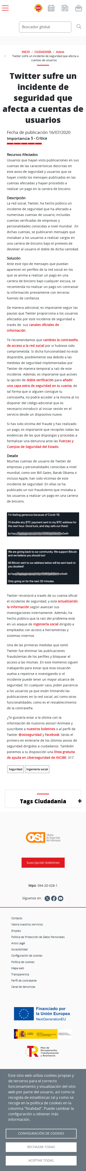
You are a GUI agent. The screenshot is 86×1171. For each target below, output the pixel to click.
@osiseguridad (30, 734)
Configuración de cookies (26, 955)
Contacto (16, 918)
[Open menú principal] (4, 7)
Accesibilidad (19, 949)
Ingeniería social (37, 769)
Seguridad (15, 769)
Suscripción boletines (43, 863)
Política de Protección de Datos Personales (38, 937)
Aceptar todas (41, 1160)
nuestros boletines (41, 729)
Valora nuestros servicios (27, 924)
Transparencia (20, 974)
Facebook (52, 734)
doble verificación (40, 380)
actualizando (68, 601)
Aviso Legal (18, 943)
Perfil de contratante (24, 980)
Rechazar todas (41, 1147)
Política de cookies (22, 962)
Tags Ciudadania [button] (43, 801)
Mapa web (17, 968)
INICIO (26, 52)
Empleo (16, 931)
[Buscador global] (45, 27)
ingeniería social (45, 624)
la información (18, 607)
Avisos (60, 52)
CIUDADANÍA (42, 52)
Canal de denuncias (23, 987)
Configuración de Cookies (41, 1133)
